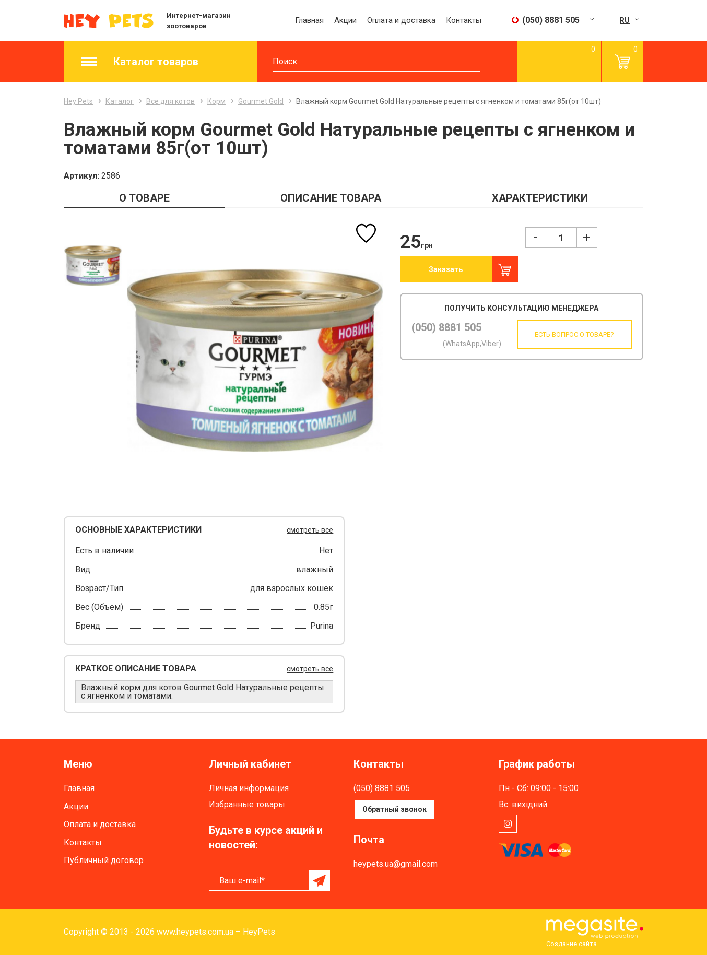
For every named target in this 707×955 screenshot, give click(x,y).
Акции (345, 20)
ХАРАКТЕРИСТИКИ (540, 198)
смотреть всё (310, 530)
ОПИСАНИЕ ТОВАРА (330, 198)
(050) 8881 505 (446, 327)
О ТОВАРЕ (144, 198)
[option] (93, 265)
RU (625, 20)
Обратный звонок (394, 809)
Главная (309, 20)
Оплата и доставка (401, 20)
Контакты (463, 20)
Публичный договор (104, 860)
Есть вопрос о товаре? (573, 334)
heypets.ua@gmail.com (396, 864)
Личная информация (249, 788)
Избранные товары (247, 804)
